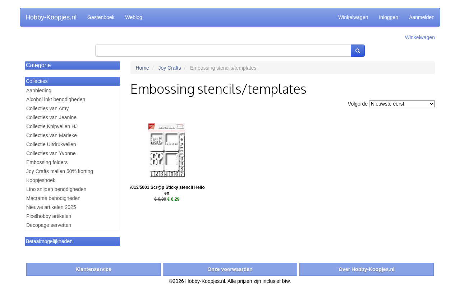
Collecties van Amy (47, 108)
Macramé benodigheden (53, 198)
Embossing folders (47, 162)
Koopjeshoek (40, 180)
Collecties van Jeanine (51, 117)
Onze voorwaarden (229, 269)
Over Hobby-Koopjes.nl (367, 269)
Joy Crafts (169, 68)
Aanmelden (421, 17)
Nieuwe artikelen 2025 (51, 207)
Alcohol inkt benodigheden (55, 99)
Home (142, 68)
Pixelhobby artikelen (48, 216)
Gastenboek (101, 17)
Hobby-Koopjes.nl (51, 17)
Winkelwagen (353, 17)
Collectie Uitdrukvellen (51, 144)
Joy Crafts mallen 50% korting (59, 171)
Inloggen (388, 17)
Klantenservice (93, 269)
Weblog (133, 17)
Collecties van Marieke (51, 135)
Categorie (38, 65)
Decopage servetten (48, 225)
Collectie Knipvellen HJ (52, 126)
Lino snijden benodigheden (56, 189)
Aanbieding (38, 90)
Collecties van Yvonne (51, 153)
